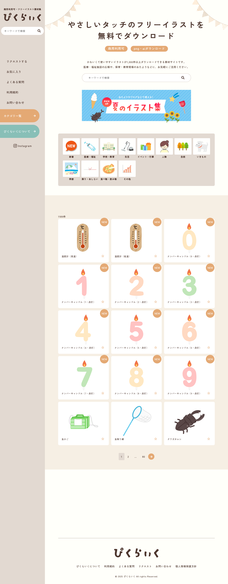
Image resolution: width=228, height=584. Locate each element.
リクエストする (17, 61)
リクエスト (145, 566)
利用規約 (12, 92)
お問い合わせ (15, 102)
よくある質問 (15, 82)
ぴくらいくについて (17, 131)
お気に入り (14, 72)
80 (143, 456)
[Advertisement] (22, 47)
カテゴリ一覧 (13, 116)
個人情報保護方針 (186, 566)
